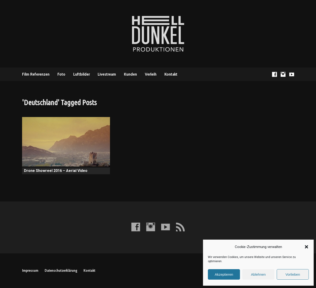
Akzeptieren (224, 274)
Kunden (130, 74)
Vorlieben (293, 274)
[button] (306, 246)
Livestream (107, 74)
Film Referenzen (36, 74)
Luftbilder (81, 74)
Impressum (30, 270)
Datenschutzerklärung (61, 270)
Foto (61, 74)
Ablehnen (258, 274)
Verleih (150, 74)
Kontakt (170, 74)
